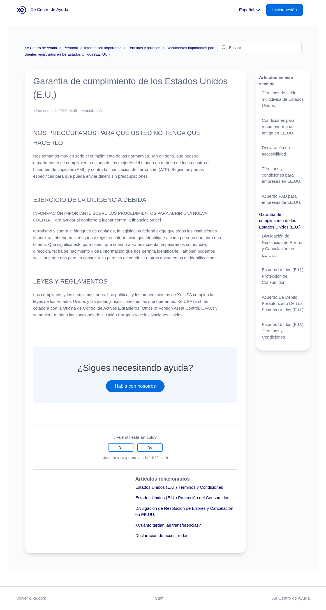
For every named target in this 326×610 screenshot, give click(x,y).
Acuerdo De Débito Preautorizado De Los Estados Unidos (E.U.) (282, 303)
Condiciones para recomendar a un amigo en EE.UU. (278, 126)
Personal (70, 48)
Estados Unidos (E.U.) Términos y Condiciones (179, 487)
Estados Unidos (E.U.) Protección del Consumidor (182, 497)
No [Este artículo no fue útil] (150, 447)
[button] (287, 10)
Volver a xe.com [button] (31, 598)
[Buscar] (260, 47)
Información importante (102, 48)
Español (250, 10)
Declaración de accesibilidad (162, 535)
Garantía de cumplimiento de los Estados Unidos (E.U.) (279, 220)
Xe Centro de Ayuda (40, 48)
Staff (159, 598)
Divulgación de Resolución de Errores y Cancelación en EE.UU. (282, 245)
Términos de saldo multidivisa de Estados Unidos (283, 99)
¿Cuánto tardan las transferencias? (168, 525)
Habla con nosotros (135, 386)
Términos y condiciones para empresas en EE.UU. (281, 175)
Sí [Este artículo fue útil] (120, 447)
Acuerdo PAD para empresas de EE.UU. (281, 199)
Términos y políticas (144, 48)
